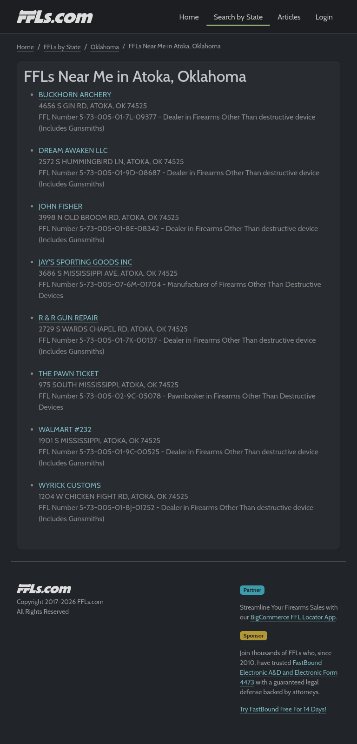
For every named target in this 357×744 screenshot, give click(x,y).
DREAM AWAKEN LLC (73, 150)
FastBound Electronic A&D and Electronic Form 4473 (288, 672)
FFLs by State (62, 47)
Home (189, 17)
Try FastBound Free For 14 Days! (283, 709)
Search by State (238, 17)
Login (324, 17)
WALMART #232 (65, 429)
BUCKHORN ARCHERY (75, 94)
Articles (289, 17)
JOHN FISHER (60, 206)
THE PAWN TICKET (69, 373)
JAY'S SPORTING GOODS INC (85, 262)
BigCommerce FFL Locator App (293, 617)
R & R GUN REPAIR (68, 317)
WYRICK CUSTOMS (70, 485)
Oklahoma (105, 47)
